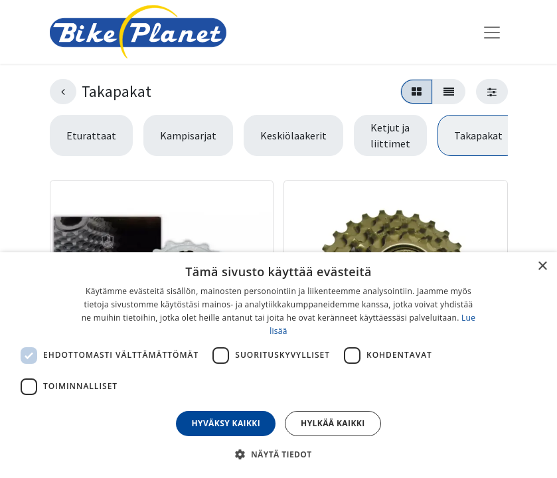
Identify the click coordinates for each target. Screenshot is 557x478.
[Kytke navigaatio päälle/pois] (492, 31)
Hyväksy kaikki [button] (225, 423)
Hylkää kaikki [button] (332, 423)
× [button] (542, 267)
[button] (278, 454)
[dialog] (278, 365)
